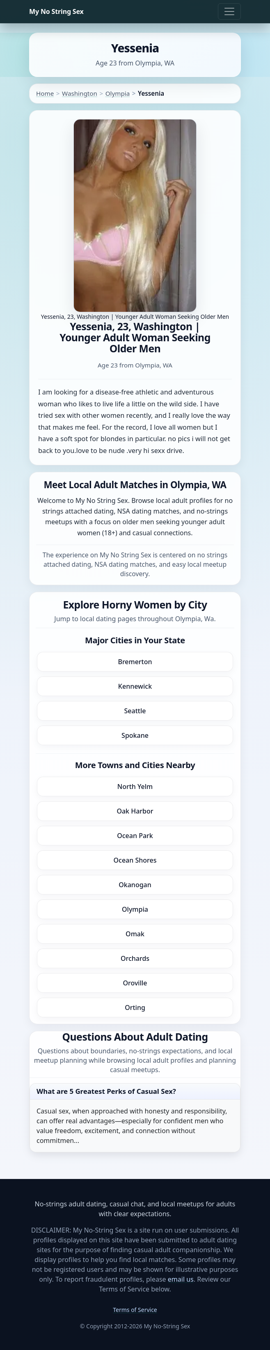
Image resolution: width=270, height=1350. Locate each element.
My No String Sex (56, 11)
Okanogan (135, 884)
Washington (79, 93)
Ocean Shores (135, 860)
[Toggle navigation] (229, 11)
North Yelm (135, 786)
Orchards (135, 958)
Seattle (135, 710)
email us (181, 1279)
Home (45, 93)
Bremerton (135, 661)
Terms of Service (135, 1310)
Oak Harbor (135, 811)
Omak (135, 933)
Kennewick (135, 686)
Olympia (117, 93)
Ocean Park (135, 835)
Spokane (135, 735)
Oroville (135, 982)
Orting (135, 1007)
